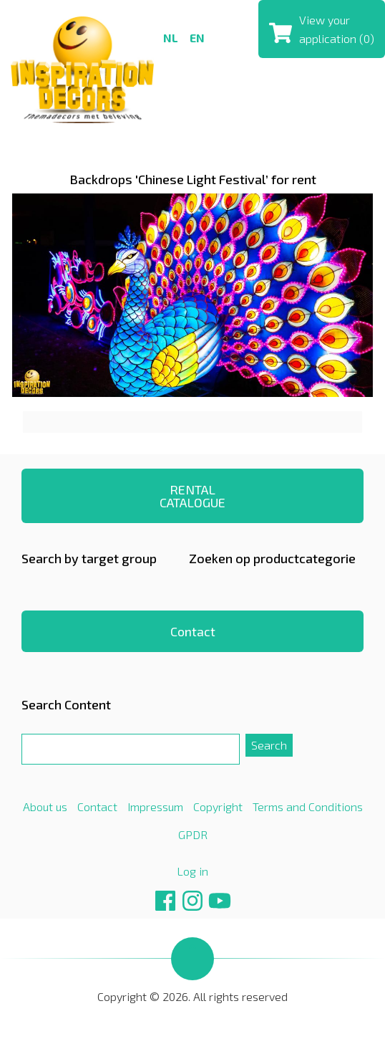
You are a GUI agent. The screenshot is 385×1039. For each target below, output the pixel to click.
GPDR (193, 834)
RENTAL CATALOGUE (192, 496)
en (197, 37)
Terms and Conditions (308, 806)
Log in (192, 871)
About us (45, 806)
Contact (192, 631)
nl (170, 37)
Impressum (155, 806)
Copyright (218, 806)
